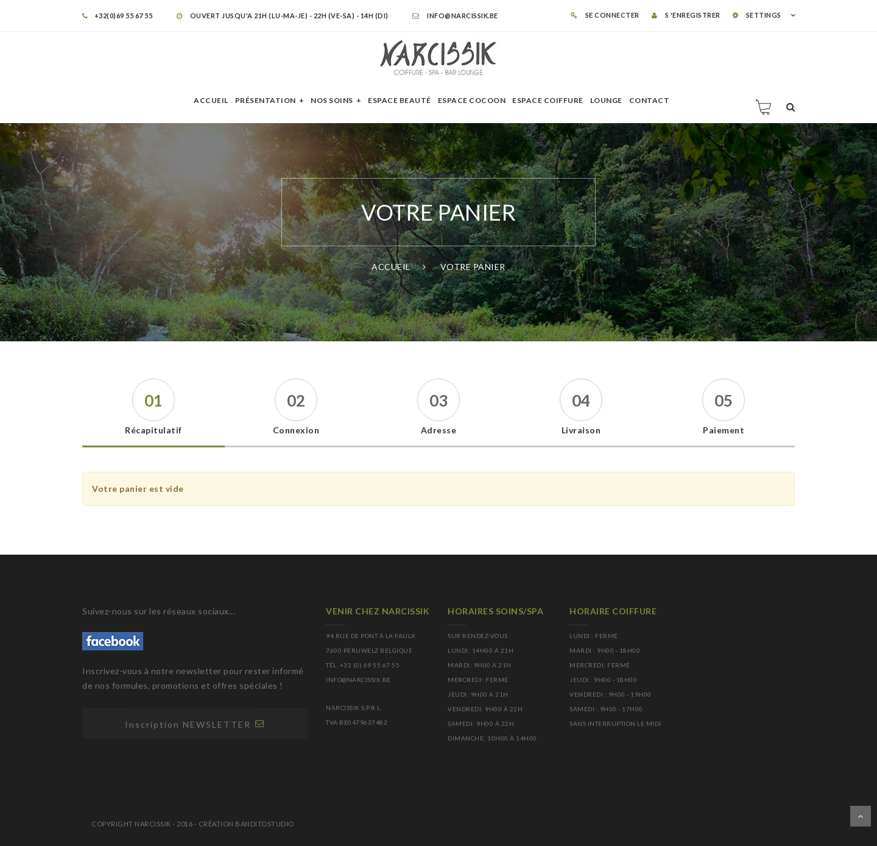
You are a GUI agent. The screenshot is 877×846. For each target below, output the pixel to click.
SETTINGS (757, 15)
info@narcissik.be (455, 16)
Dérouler (860, 816)
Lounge (606, 100)
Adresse (439, 430)
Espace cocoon (472, 100)
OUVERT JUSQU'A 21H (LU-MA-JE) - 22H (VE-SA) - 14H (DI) (283, 16)
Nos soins (332, 100)
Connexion (296, 430)
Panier (764, 106)
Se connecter (605, 15)
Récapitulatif (153, 430)
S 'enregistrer (686, 15)
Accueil (211, 100)
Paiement (723, 430)
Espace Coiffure (547, 100)
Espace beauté (399, 100)
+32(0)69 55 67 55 (117, 16)
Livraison (581, 430)
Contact (649, 100)
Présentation (265, 100)
